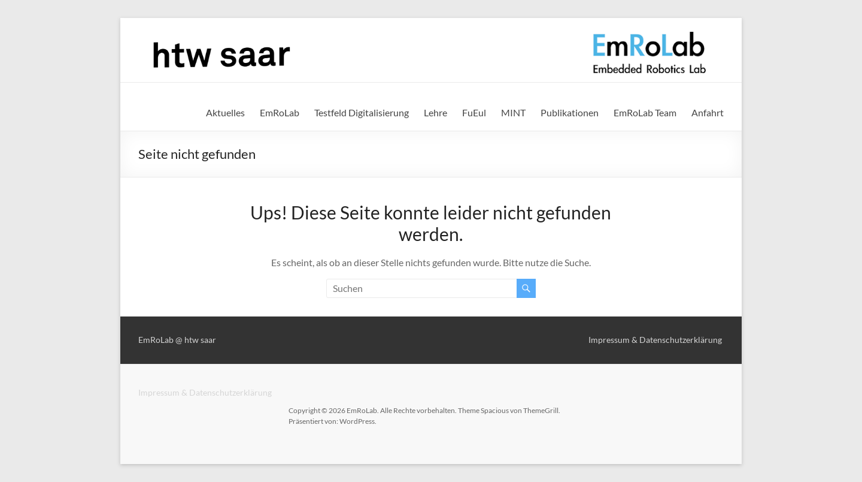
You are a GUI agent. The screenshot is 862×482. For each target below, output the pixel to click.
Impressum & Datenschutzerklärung (205, 392)
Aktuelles (225, 112)
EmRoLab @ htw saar (177, 340)
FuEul (474, 112)
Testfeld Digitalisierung (361, 112)
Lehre (435, 112)
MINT (513, 112)
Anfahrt (707, 112)
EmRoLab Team (645, 112)
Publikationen (570, 112)
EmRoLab (279, 112)
